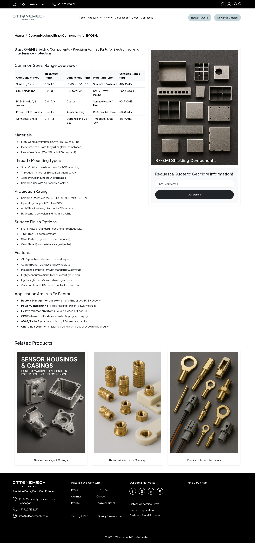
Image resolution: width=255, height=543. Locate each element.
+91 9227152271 (64, 4)
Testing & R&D (79, 516)
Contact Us (147, 17)
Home (82, 17)
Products (106, 17)
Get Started (194, 194)
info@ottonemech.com (29, 4)
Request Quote (200, 17)
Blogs (135, 17)
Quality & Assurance (110, 516)
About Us (93, 17)
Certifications (122, 17)
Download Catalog (227, 17)
